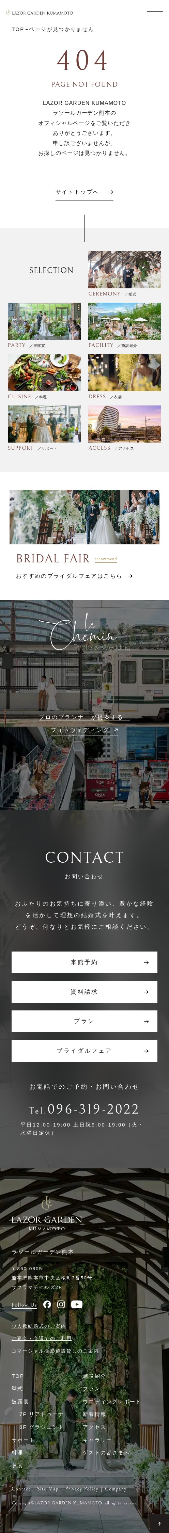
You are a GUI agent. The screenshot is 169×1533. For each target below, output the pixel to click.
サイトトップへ (77, 192)
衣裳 (17, 1465)
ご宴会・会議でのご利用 (42, 1338)
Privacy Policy (81, 1489)
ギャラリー (97, 1440)
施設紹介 (94, 1376)
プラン (92, 1388)
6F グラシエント (41, 1427)
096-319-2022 (93, 1109)
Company (116, 1489)
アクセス (94, 1427)
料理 (17, 1452)
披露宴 (20, 1401)
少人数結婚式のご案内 (39, 1326)
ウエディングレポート (112, 1401)
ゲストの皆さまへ (106, 1452)
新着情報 (94, 1414)
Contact (21, 1489)
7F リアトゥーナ (41, 1414)
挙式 (17, 1388)
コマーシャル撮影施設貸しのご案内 (55, 1351)
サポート (23, 1440)
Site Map (48, 1489)
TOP (18, 1376)
